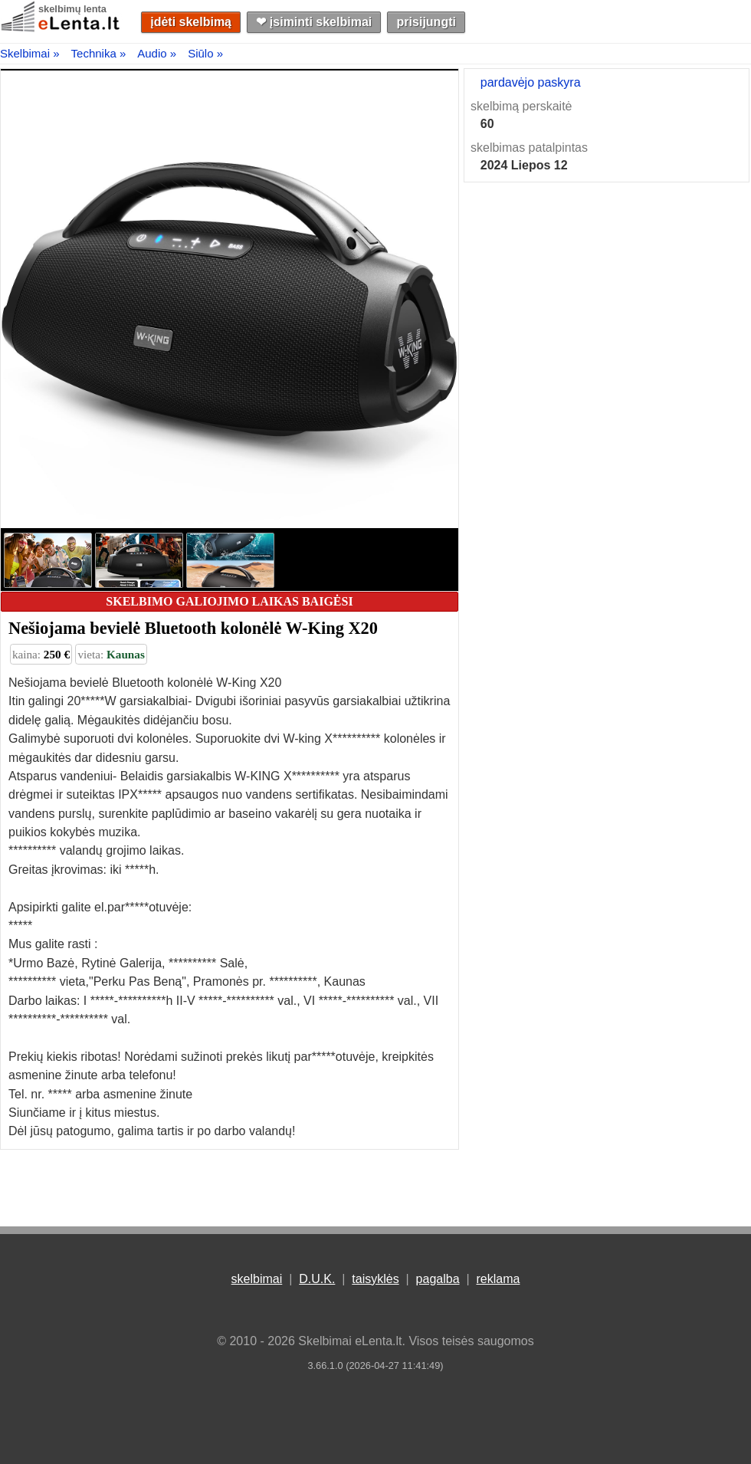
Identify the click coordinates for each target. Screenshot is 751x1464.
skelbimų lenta (72, 9)
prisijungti (426, 21)
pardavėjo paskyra (530, 82)
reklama (498, 1278)
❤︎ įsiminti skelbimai (314, 21)
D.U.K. (317, 1278)
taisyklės (375, 1278)
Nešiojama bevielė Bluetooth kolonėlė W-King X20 (193, 628)
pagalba (438, 1278)
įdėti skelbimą (190, 21)
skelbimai (257, 1278)
